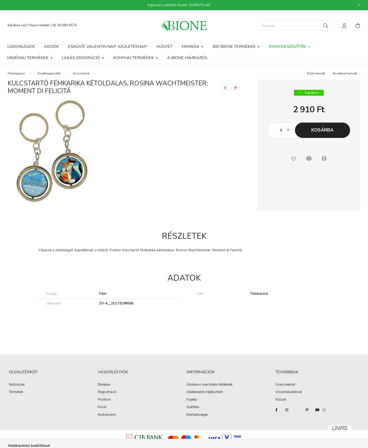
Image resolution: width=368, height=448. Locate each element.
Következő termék (345, 73)
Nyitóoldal (17, 385)
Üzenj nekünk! (285, 385)
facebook (276, 410)
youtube (317, 410)
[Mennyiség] (281, 130)
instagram (287, 410)
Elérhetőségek (197, 415)
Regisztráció (107, 392)
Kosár (102, 407)
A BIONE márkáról (187, 58)
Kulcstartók (81, 73)
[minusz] (274, 130)
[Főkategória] (16, 73)
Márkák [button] (191, 46)
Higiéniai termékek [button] (28, 58)
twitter (297, 410)
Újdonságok (21, 46)
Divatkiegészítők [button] (288, 46)
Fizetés (192, 400)
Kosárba (322, 130)
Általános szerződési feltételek (210, 385)
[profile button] (344, 25)
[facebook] (225, 88)
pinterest (307, 410)
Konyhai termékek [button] (134, 58)
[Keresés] (295, 25)
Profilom (104, 400)
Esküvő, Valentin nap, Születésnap (107, 46)
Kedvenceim (107, 415)
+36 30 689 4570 (63, 25)
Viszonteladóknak (288, 392)
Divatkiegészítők (49, 73)
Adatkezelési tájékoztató (205, 392)
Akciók (51, 46)
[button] (293, 158)
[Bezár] (359, 5)
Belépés (104, 385)
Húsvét (164, 46)
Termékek (16, 392)
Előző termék (316, 73)
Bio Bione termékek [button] (235, 46)
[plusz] (288, 130)
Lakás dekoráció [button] (81, 58)
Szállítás (193, 407)
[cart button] (358, 25)
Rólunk (280, 400)
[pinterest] (235, 88)
